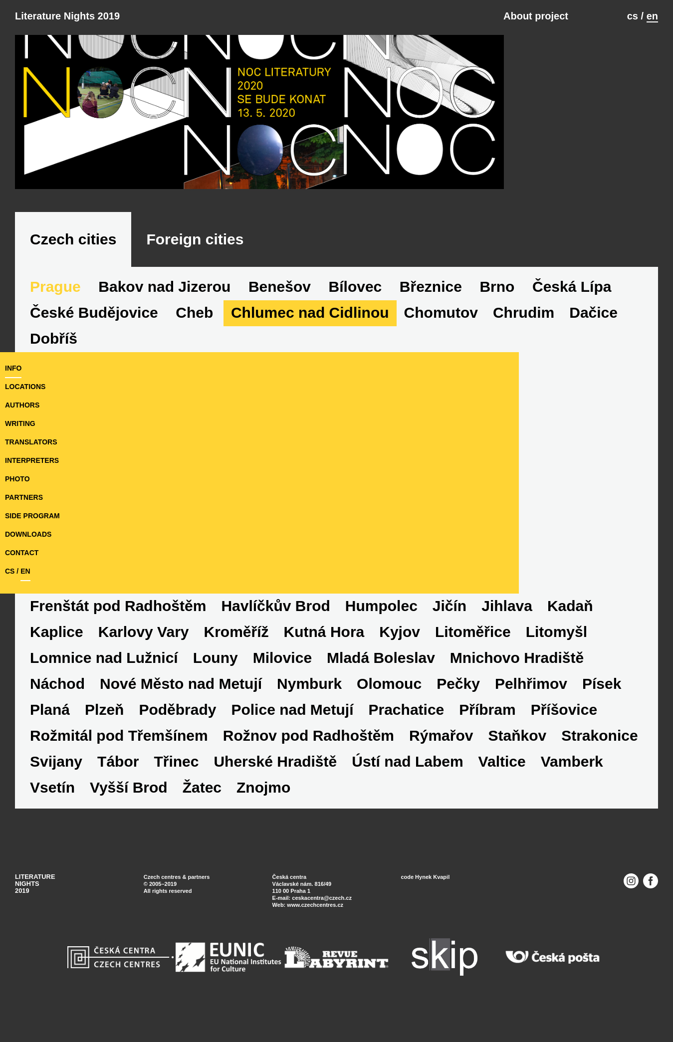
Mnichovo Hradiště (97, 706)
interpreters (32, 483)
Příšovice (134, 758)
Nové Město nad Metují (329, 706)
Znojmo (403, 810)
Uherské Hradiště (440, 784)
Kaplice (117, 654)
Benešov (279, 335)
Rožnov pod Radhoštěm (461, 758)
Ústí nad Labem (572, 784)
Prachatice (548, 732)
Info (13, 391)
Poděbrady (319, 732)
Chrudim (523, 361)
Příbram (58, 758)
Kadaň (53, 654)
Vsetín (192, 810)
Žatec (341, 810)
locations (25, 410)
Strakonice (141, 784)
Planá (191, 732)
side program (32, 539)
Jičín (512, 629)
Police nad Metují (434, 732)
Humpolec (444, 629)
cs (632, 15)
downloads (28, 557)
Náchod (206, 706)
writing (20, 446)
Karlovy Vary (204, 654)
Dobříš (53, 629)
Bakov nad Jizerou (164, 335)
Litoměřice (534, 654)
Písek (136, 732)
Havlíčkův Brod (337, 629)
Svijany (221, 784)
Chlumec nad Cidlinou (310, 361)
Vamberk (123, 810)
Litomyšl (60, 680)
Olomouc (537, 706)
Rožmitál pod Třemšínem (272, 758)
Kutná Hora (384, 654)
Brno (496, 335)
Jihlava (569, 629)
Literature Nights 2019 (67, 15)
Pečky (607, 706)
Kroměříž (296, 654)
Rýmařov (594, 758)
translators (31, 465)
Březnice (431, 335)
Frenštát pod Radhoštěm (180, 629)
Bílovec (355, 335)
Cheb (194, 361)
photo (17, 502)
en (652, 15)
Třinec (341, 784)
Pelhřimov (66, 732)
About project (535, 15)
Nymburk (458, 706)
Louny (291, 680)
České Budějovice (94, 361)
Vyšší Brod (268, 810)
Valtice (53, 810)
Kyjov (460, 654)
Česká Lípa (571, 335)
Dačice (593, 361)
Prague (55, 335)
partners (24, 520)
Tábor (282, 784)
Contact (21, 576)
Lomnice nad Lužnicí (180, 680)
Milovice (358, 680)
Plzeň (245, 732)
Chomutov (441, 361)
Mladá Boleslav (457, 680)
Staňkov (59, 784)
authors (22, 428)
